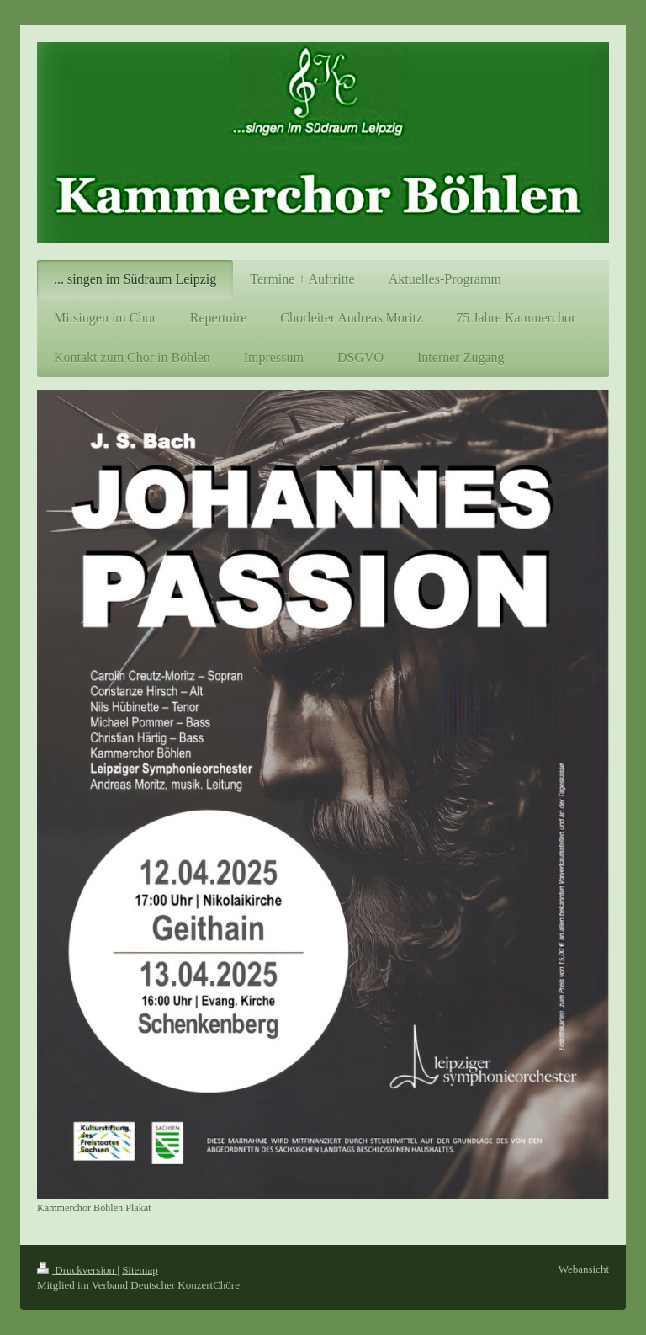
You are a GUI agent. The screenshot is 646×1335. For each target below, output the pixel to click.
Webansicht (584, 1269)
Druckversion (77, 1269)
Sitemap (140, 1269)
